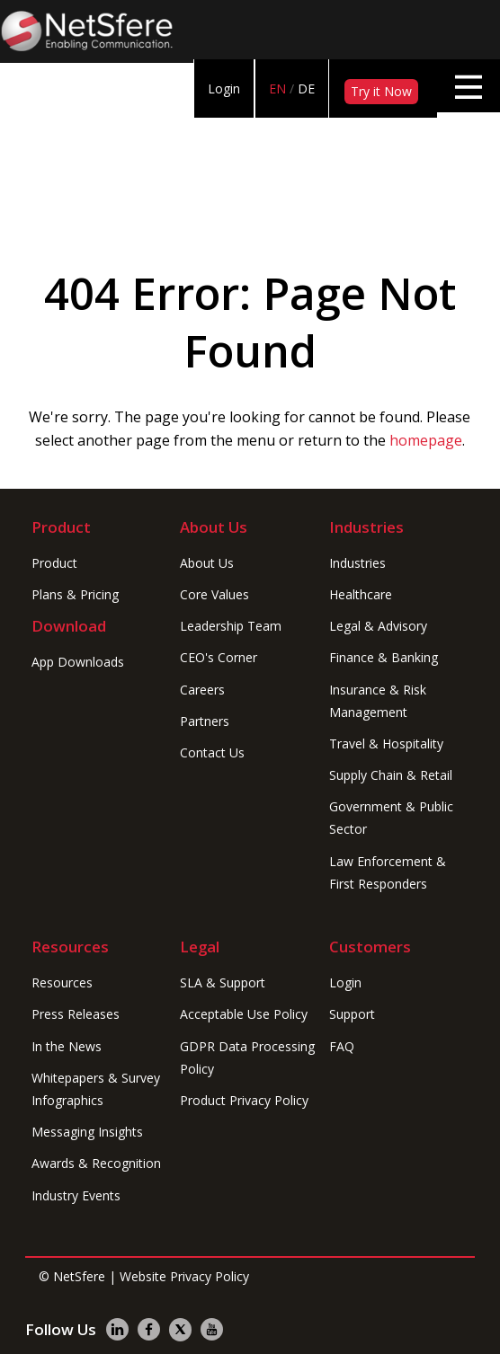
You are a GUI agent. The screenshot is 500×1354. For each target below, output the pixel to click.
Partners (204, 721)
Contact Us (212, 752)
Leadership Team (230, 625)
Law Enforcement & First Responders (387, 872)
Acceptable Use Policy (244, 1013)
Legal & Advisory (378, 625)
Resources (62, 982)
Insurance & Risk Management (377, 701)
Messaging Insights (87, 1131)
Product (54, 562)
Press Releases (75, 1013)
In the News (66, 1046)
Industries (357, 562)
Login (224, 88)
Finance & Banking (383, 657)
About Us (207, 562)
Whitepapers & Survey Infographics (95, 1089)
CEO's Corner (218, 657)
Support (352, 1013)
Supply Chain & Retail (390, 774)
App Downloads (77, 661)
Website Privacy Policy (184, 1276)
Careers (202, 689)
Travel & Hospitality (386, 743)
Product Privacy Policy (244, 1100)
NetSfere (79, 1276)
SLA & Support (222, 982)
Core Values (214, 594)
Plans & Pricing (75, 594)
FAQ (341, 1046)
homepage (425, 440)
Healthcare (360, 594)
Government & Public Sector (391, 817)
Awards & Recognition (96, 1163)
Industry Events (76, 1195)
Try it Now (381, 91)
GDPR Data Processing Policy (247, 1057)
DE (306, 88)
